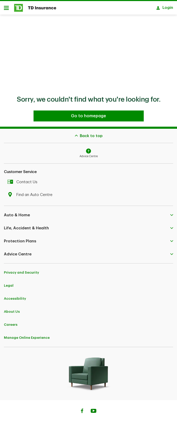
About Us (12, 311)
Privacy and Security (21, 272)
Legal (9, 285)
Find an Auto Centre (31, 195)
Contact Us (23, 182)
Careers (10, 324)
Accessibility (15, 298)
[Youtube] (93, 411)
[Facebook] (82, 411)
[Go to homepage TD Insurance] (89, 115)
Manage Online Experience (27, 337)
